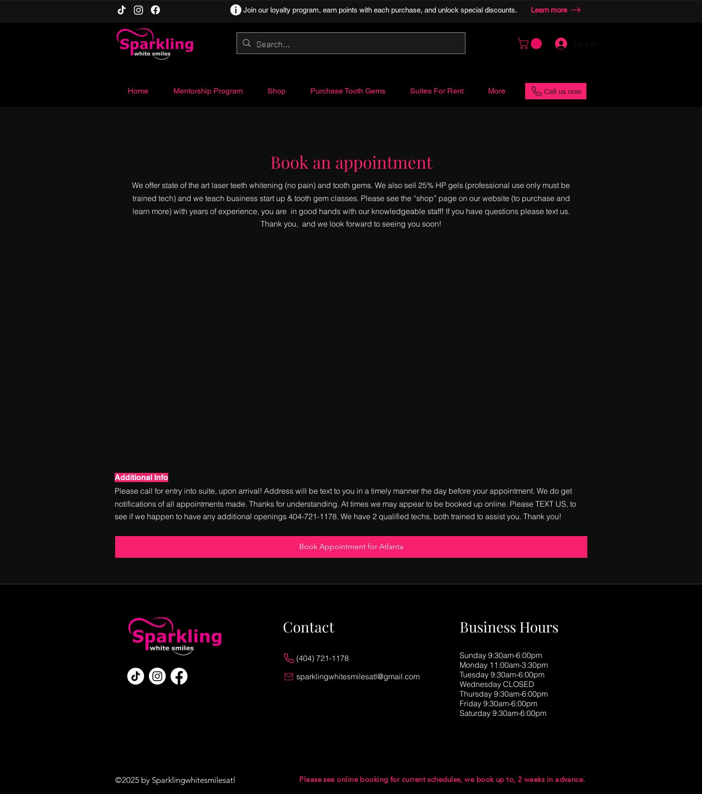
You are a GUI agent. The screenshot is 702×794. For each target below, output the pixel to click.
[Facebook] (155, 10)
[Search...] (350, 44)
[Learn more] (557, 10)
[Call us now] (555, 91)
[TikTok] (122, 10)
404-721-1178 (313, 516)
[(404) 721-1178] (355, 658)
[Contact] (338, 627)
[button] (530, 43)
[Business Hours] (515, 627)
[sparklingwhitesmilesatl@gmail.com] (355, 676)
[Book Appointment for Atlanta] (351, 547)
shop (425, 198)
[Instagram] (138, 10)
